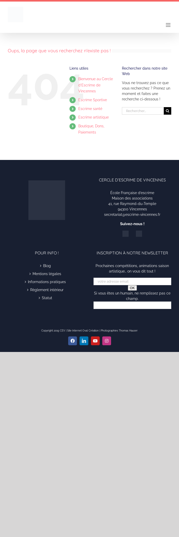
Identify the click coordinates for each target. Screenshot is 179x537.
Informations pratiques (47, 282)
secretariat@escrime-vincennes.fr (132, 214)
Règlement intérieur (47, 290)
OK (132, 288)
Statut (47, 298)
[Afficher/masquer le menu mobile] (168, 25)
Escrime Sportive (92, 100)
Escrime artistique (93, 117)
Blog (47, 266)
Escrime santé (90, 109)
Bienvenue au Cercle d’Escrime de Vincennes (95, 85)
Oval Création (90, 330)
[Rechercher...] (143, 111)
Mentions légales (47, 274)
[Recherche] (167, 111)
